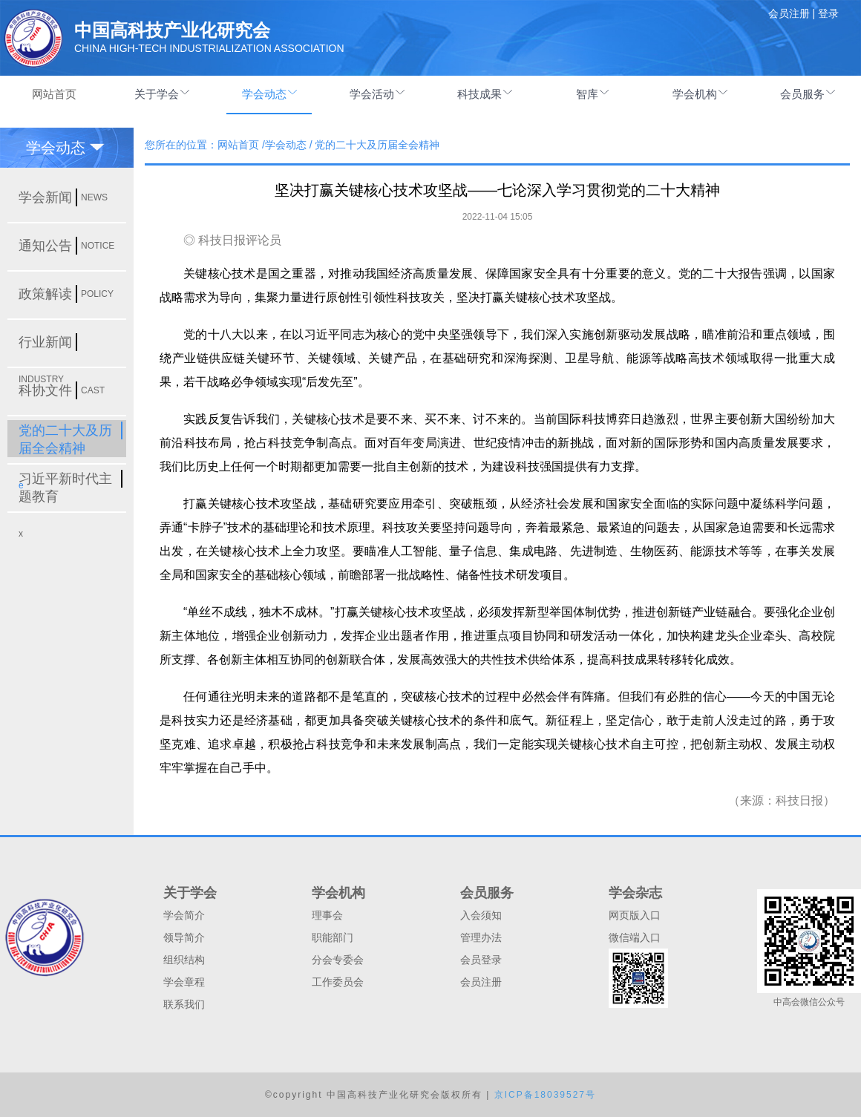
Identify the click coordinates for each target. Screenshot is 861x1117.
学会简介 (184, 915)
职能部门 (332, 937)
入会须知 (481, 915)
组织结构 (184, 960)
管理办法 (481, 937)
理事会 (327, 915)
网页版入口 (635, 915)
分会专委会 (338, 960)
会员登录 (481, 960)
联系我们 (184, 1004)
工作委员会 (338, 982)
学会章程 (184, 982)
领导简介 (184, 937)
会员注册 (481, 982)
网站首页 (54, 94)
